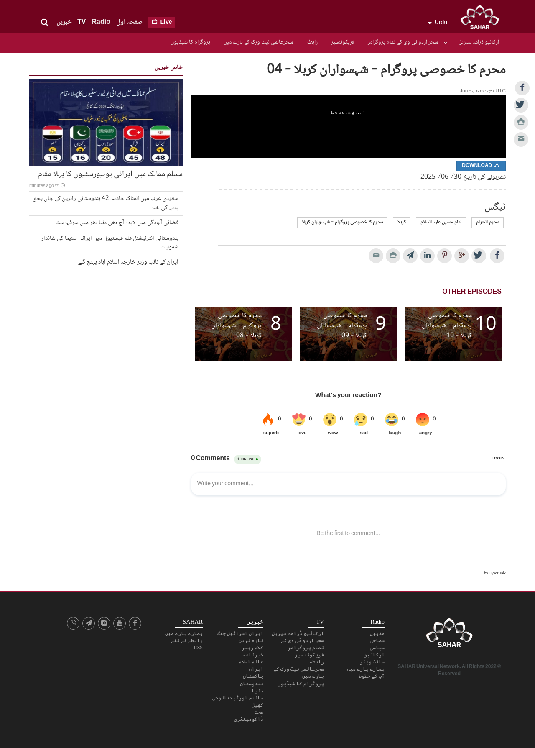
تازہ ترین (251, 640)
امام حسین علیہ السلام (440, 222)
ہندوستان (251, 684)
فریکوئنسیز (342, 42)
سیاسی (377, 648)
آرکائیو (374, 655)
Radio (101, 22)
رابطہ (312, 42)
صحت (259, 712)
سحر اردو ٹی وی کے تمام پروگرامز (403, 42)
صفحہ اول (129, 22)
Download (481, 165)
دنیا (257, 691)
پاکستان (253, 676)
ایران (256, 669)
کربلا (401, 222)
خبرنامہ (253, 655)
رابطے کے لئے (187, 640)
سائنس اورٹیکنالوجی (237, 698)
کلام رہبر (252, 648)
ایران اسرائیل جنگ (240, 633)
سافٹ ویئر (372, 662)
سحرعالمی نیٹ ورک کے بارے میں (258, 42)
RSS (198, 648)
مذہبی (377, 633)
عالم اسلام (251, 662)
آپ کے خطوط (372, 676)
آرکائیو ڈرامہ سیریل (478, 42)
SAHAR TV (449, 635)
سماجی (377, 640)
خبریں (63, 22)
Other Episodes (472, 292)
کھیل (257, 705)
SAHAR (483, 18)
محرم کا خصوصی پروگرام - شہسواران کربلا (342, 222)
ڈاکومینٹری (248, 719)
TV (81, 22)
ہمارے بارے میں (366, 669)
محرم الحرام (487, 222)
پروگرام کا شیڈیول (190, 42)
